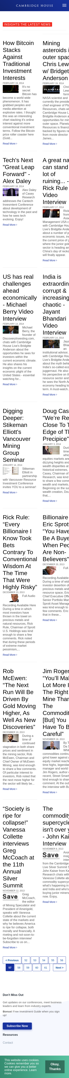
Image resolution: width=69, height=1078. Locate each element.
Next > (59, 967)
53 (34, 960)
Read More (10, 143)
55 (52, 960)
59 (27, 967)
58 (18, 967)
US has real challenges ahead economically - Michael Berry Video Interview (20, 297)
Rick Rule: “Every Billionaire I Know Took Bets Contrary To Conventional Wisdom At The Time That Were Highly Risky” (20, 552)
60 (36, 967)
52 (25, 960)
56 (61, 960)
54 (43, 960)
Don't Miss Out (33, 1006)
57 (9, 967)
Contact (8, 1042)
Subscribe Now (17, 1026)
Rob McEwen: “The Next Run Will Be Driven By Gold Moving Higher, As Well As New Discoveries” (19, 699)
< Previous (12, 960)
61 (45, 967)
